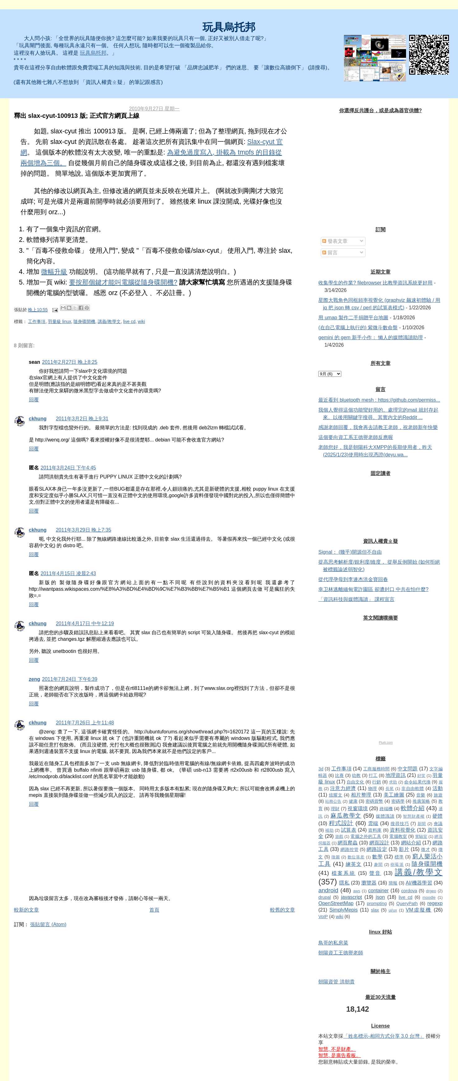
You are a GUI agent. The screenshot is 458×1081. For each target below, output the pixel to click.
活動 (437, 788)
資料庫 (374, 830)
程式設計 (341, 823)
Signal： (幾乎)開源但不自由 (350, 552)
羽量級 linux (59, 321)
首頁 (154, 909)
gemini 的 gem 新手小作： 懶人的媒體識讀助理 (370, 337)
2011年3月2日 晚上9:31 (82, 418)
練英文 (354, 864)
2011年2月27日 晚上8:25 (69, 362)
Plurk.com (386, 742)
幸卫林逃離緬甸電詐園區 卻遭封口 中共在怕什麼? (373, 589)
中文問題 (408, 768)
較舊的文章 (282, 909)
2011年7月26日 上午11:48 (85, 722)
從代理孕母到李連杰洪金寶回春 (353, 579)
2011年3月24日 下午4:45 (68, 467)
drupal (324, 897)
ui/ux (393, 910)
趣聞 (378, 864)
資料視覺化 (402, 830)
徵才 (425, 849)
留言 (329, 252)
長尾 (390, 788)
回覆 (34, 399)
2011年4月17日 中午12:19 (85, 623)
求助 (393, 782)
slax (375, 910)
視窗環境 (358, 808)
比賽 (339, 775)
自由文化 (355, 781)
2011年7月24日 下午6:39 (69, 679)
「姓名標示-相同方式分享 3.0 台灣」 (383, 1036)
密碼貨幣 (374, 801)
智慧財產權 (414, 816)
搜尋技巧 (399, 823)
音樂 (420, 794)
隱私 (344, 882)
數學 (377, 856)
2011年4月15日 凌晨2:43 (68, 573)
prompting (377, 903)
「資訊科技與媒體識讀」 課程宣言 (356, 599)
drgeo (431, 891)
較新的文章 (26, 909)
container (378, 890)
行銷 (376, 781)
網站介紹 (411, 842)
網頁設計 (379, 842)
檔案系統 (344, 873)
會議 (438, 823)
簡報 (393, 882)
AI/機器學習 (419, 882)
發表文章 (334, 241)
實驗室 (421, 836)
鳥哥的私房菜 (333, 942)
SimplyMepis (343, 909)
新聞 (422, 823)
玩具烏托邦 (229, 27)
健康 (353, 801)
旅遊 (438, 794)
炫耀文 (336, 794)
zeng (34, 679)
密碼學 (397, 801)
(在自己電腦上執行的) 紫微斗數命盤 (358, 327)
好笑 (421, 775)
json (380, 897)
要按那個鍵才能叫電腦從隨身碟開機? (123, 282)
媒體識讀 (385, 816)
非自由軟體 (412, 788)
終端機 (386, 808)
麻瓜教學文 (346, 815)
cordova (409, 890)
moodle (429, 897)
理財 (335, 808)
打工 (373, 775)
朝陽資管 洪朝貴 (336, 981)
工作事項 (36, 321)
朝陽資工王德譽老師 (340, 952)
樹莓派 (397, 864)
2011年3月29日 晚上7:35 (83, 530)
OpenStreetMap (335, 903)
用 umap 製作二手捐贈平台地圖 (353, 317)
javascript (351, 897)
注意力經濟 (343, 788)
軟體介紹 (413, 808)
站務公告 (333, 801)
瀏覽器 (368, 882)
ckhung (38, 418)
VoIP (323, 916)
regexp (435, 903)
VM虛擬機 (419, 909)
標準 (399, 856)
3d (320, 768)
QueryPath (407, 903)
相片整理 (361, 794)
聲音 (375, 873)
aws (356, 891)
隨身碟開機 (84, 321)
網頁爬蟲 (348, 842)
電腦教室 (398, 836)
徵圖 (335, 857)
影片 (404, 849)
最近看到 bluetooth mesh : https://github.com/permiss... (379, 400)
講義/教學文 (109, 321)
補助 (329, 830)
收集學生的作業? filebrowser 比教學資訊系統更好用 (375, 282)
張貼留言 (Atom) (48, 924)
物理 (372, 788)
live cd (129, 321)
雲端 (373, 823)
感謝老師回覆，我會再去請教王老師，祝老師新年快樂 (378, 427)
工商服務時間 (376, 768)
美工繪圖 (394, 794)
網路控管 (349, 849)
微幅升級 (54, 271)
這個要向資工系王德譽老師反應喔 (355, 437)
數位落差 (356, 857)
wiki (141, 321)
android (328, 890)
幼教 (356, 775)
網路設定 (377, 849)
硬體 (437, 816)
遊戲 (339, 836)
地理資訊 (395, 775)
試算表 (348, 830)
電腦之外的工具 (365, 836)
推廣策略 (421, 801)
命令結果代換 (417, 781)
